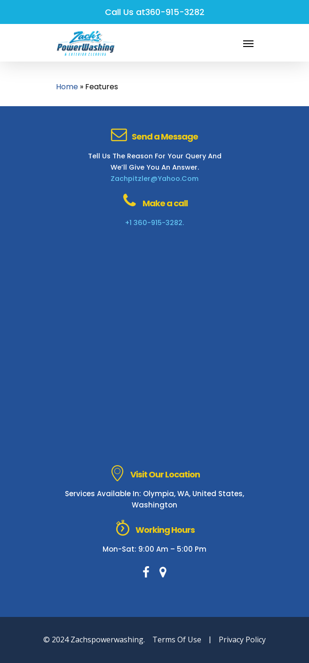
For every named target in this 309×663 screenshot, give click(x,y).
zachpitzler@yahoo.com (154, 178)
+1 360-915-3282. (154, 222)
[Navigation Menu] (248, 43)
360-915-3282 (175, 12)
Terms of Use (176, 639)
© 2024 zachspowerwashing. (94, 639)
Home (67, 86)
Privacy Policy (242, 639)
